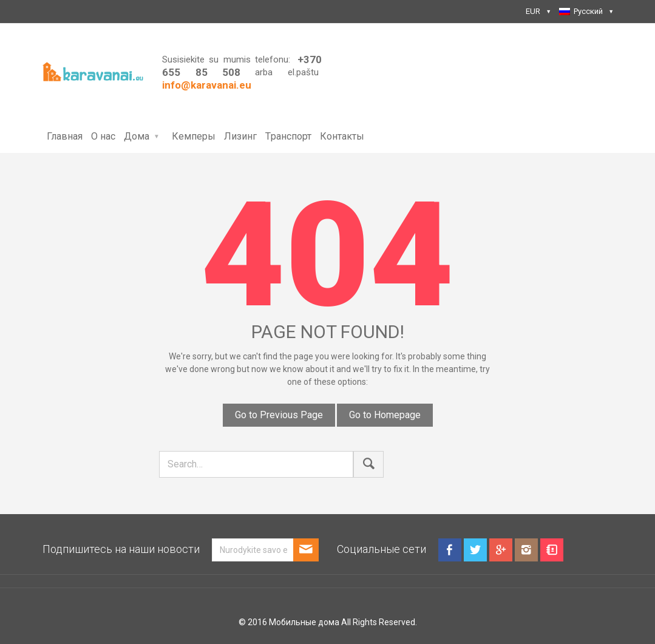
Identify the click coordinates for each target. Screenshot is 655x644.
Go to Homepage (385, 415)
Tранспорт (288, 136)
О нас (103, 136)
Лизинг (240, 136)
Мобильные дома (304, 622)
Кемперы (194, 136)
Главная (65, 136)
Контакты (342, 136)
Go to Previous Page (279, 415)
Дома (136, 136)
